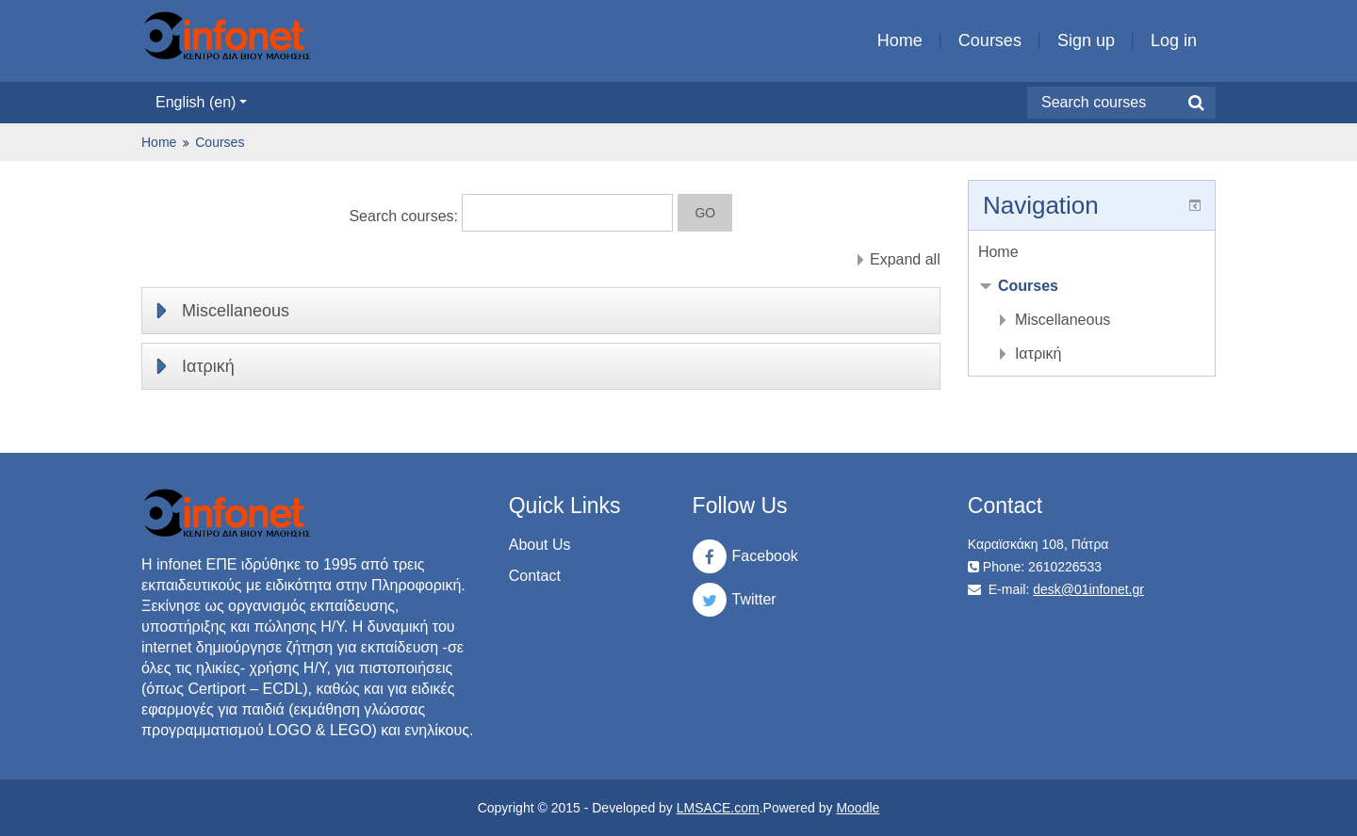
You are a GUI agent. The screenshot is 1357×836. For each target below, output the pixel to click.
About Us (540, 545)
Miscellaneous (235, 310)
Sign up (1086, 40)
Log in (1174, 40)
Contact (535, 576)
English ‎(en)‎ (201, 102)
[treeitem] (1091, 252)
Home (900, 40)
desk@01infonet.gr (1088, 589)
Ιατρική (208, 366)
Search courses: (405, 216)
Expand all (905, 259)
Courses (990, 40)
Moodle (857, 807)
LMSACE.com (718, 807)
